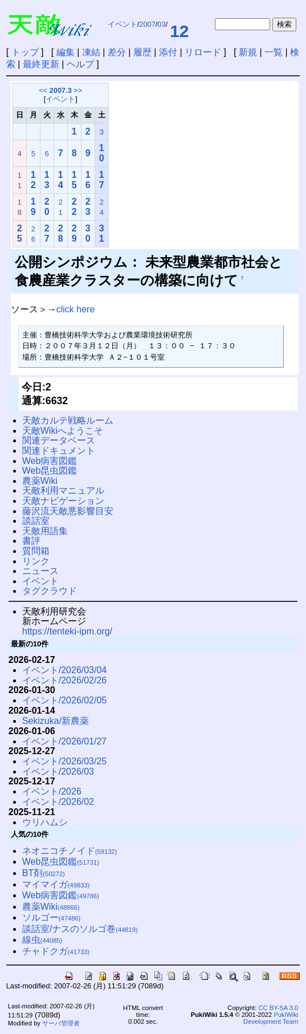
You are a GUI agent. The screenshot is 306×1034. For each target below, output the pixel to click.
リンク (36, 561)
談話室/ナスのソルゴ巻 (80, 929)
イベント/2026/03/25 (64, 761)
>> (78, 90)
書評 (31, 541)
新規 (248, 52)
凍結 (91, 52)
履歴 (142, 52)
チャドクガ (56, 951)
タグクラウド (49, 591)
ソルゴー (51, 917)
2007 (147, 24)
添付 (168, 52)
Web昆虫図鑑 (49, 470)
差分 (117, 52)
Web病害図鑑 (49, 461)
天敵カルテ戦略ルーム (67, 420)
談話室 (36, 521)
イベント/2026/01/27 (64, 741)
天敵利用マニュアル (63, 490)
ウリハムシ (45, 822)
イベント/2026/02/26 (64, 680)
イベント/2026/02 (58, 802)
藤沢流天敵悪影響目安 (67, 511)
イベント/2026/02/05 (64, 700)
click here (75, 309)
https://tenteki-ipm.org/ (67, 631)
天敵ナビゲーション (63, 501)
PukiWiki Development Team (270, 1018)
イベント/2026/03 (58, 771)
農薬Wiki (40, 481)
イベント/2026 (51, 791)
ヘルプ (80, 64)
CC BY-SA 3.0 (278, 1007)
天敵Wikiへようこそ (62, 430)
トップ (25, 52)
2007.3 (61, 90)
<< (43, 90)
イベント (122, 24)
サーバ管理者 (61, 1023)
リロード (203, 52)
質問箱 (36, 551)
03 (161, 24)
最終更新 (41, 64)
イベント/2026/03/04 (64, 670)
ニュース (40, 571)
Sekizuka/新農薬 (55, 721)
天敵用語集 (45, 531)
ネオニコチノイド (69, 851)
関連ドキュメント (58, 450)
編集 (65, 52)
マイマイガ (56, 884)
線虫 (42, 940)
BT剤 (43, 873)
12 (179, 31)
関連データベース (58, 440)
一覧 (273, 52)
